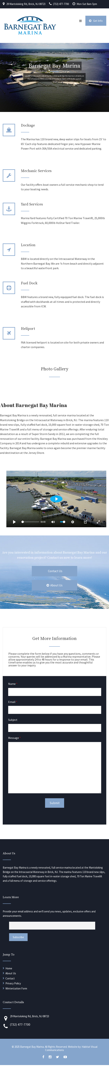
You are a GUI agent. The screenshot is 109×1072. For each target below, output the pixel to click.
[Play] (14, 521)
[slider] (30, 522)
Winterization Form (16, 988)
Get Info (96, 20)
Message (14, 738)
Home (8, 968)
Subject (12, 720)
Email (12, 702)
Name (12, 684)
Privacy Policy (13, 983)
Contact (10, 978)
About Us (54, 585)
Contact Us (55, 571)
